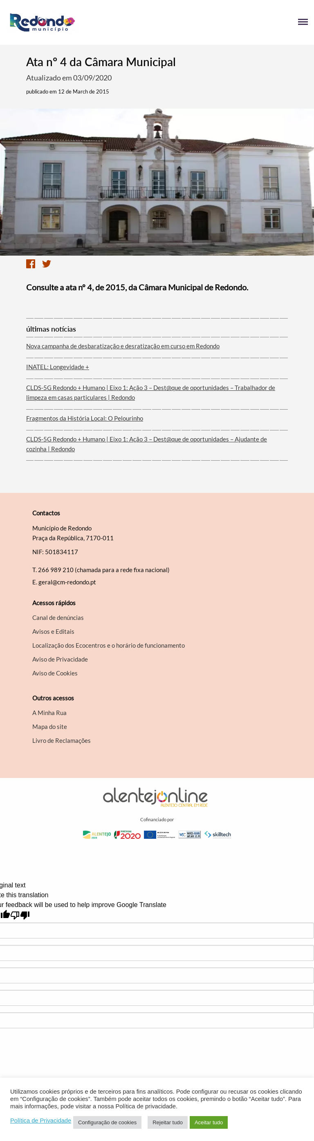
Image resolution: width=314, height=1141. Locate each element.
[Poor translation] (20, 915)
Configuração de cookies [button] (107, 1122)
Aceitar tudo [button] (209, 1122)
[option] (157, 182)
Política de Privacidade (40, 1120)
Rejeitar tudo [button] (168, 1122)
